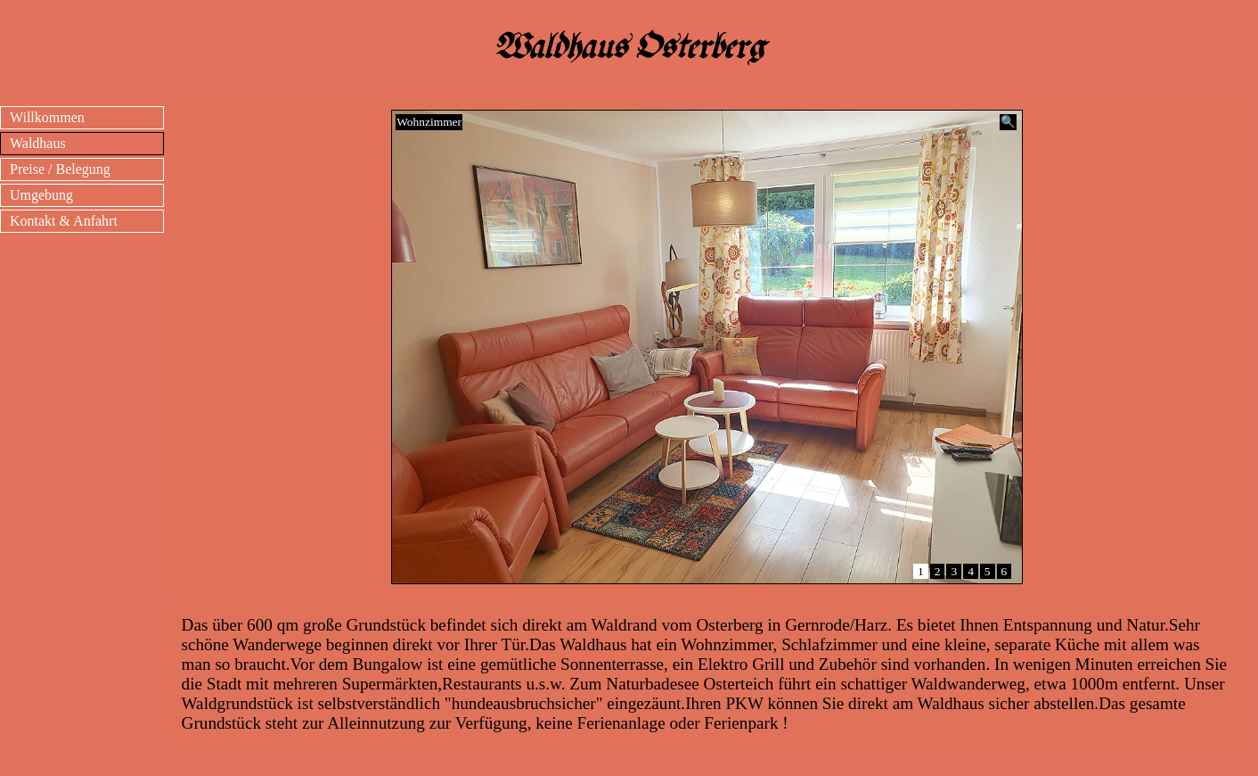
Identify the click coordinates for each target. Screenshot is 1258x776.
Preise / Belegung (60, 169)
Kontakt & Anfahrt (64, 220)
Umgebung (41, 194)
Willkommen (47, 117)
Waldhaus (38, 143)
